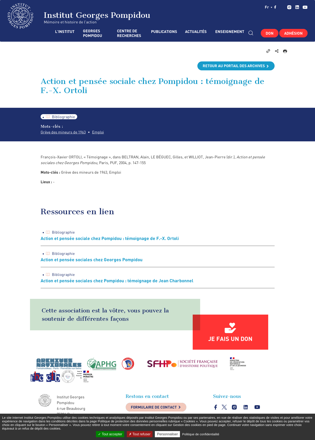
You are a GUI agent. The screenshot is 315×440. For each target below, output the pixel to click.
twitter (282, 7)
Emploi (99, 132)
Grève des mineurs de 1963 (64, 132)
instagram (289, 7)
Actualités (196, 31)
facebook (275, 7)
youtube (304, 7)
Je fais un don (230, 338)
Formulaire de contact (154, 407)
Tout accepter (110, 434)
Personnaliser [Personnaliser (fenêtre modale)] (167, 434)
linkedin (297, 7)
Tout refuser (140, 434)
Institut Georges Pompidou (79, 16)
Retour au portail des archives (233, 66)
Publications (164, 31)
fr (268, 7)
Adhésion (293, 33)
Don (270, 33)
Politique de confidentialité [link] (200, 434)
